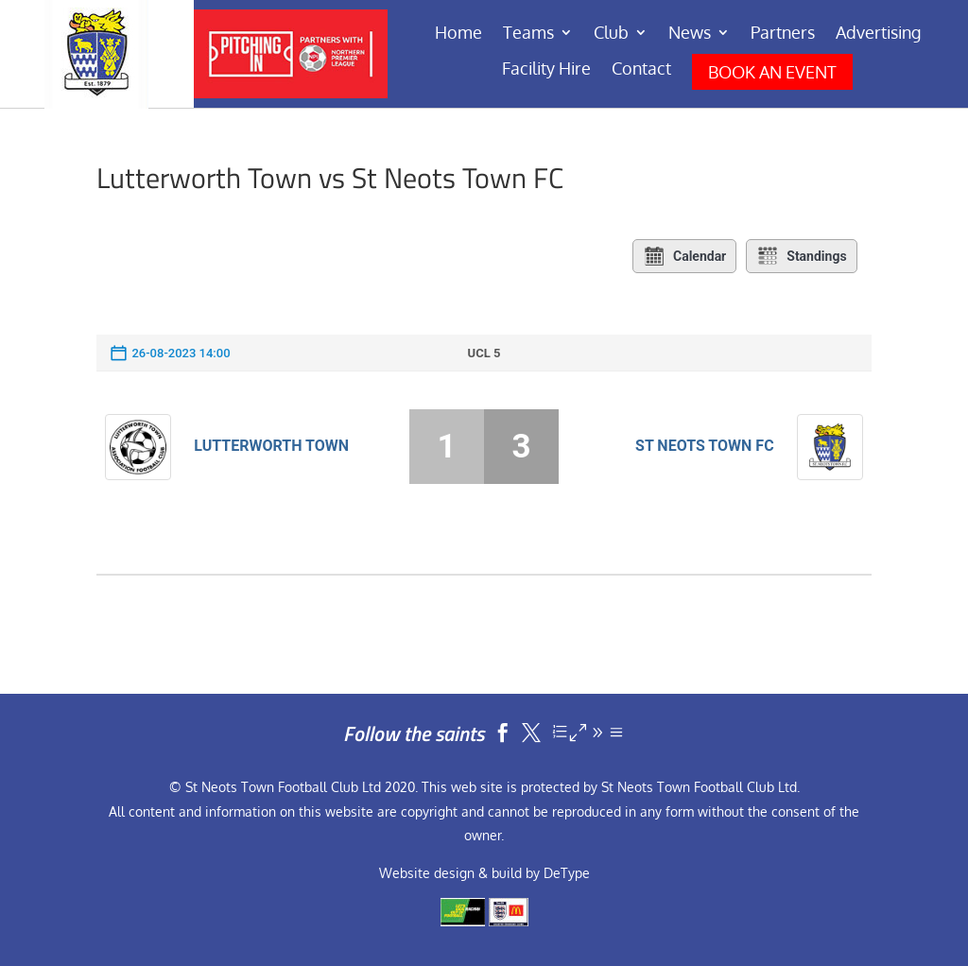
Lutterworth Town (271, 446)
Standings (801, 256)
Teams (528, 34)
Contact (641, 69)
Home (458, 34)
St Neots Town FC (704, 446)
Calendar (684, 256)
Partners (783, 34)
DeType (567, 873)
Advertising (878, 34)
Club (611, 34)
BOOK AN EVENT (772, 71)
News (689, 34)
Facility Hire (546, 69)
